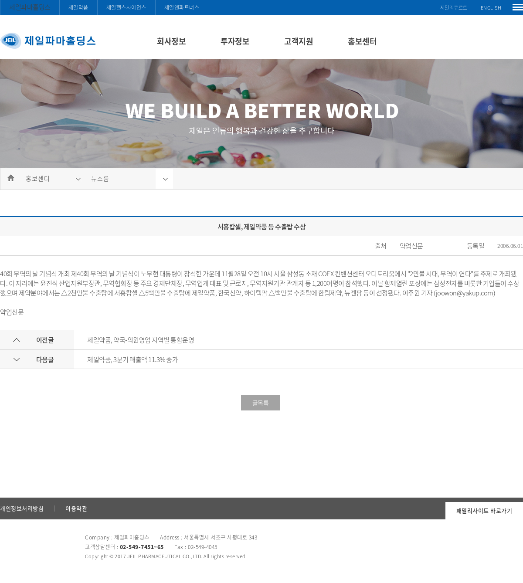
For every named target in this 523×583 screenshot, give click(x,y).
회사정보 (171, 41)
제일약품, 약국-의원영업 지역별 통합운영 (140, 340)
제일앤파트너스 (182, 7)
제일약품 (78, 7)
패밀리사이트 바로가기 (484, 510)
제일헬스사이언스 (126, 7)
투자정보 (235, 41)
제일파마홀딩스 (30, 7)
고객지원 (298, 41)
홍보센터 (362, 41)
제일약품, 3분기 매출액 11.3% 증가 (132, 359)
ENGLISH (491, 7)
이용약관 (76, 508)
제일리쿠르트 (454, 7)
